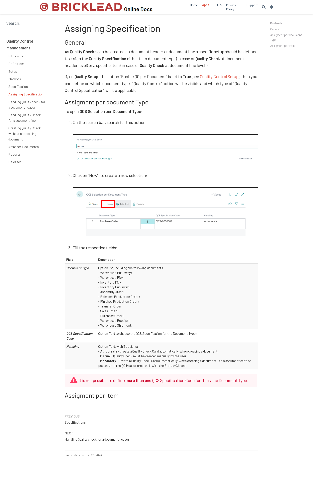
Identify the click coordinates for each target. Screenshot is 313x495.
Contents (276, 23)
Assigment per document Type (286, 37)
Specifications (18, 86)
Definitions (16, 64)
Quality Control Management (19, 44)
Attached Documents (23, 147)
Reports (14, 154)
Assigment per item (282, 45)
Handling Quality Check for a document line (24, 117)
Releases (15, 162)
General (275, 29)
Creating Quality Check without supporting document (24, 133)
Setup (12, 71)
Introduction (17, 56)
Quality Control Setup (219, 76)
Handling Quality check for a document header (26, 104)
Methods (14, 79)
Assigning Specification (26, 94)
